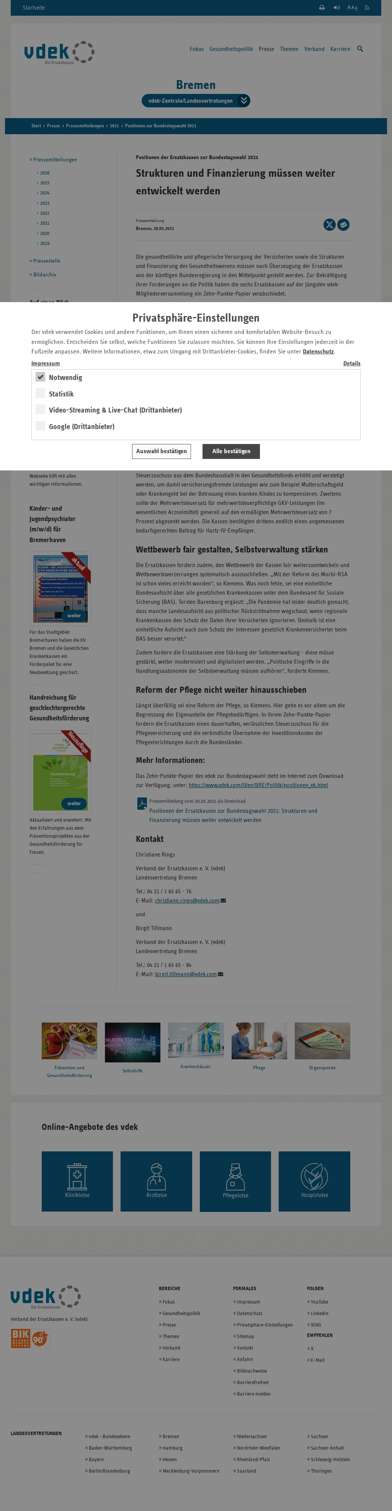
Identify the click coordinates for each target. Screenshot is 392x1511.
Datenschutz (318, 352)
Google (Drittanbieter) (81, 427)
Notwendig (65, 377)
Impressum (45, 363)
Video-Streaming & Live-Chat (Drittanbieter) (115, 410)
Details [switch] (352, 363)
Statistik (61, 394)
